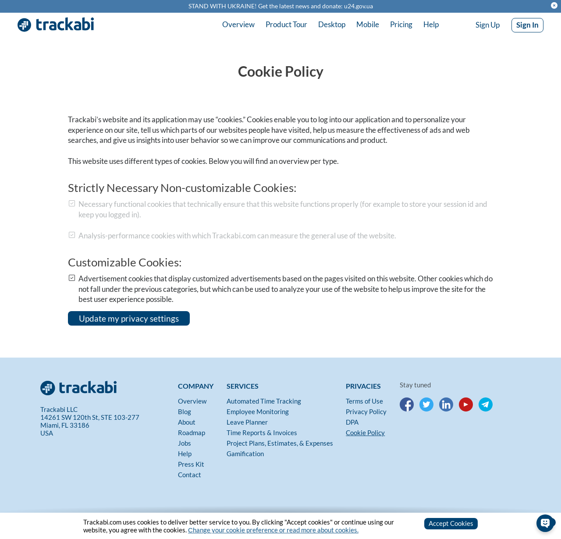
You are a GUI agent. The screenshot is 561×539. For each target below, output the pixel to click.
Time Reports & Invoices (262, 432)
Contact (189, 475)
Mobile (367, 24)
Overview (238, 24)
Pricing (401, 24)
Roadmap (191, 432)
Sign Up (488, 24)
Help (431, 24)
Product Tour (286, 24)
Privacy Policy (366, 411)
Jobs (184, 443)
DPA (352, 422)
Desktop (331, 24)
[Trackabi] (107, 386)
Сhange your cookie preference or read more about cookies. (273, 530)
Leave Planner (247, 422)
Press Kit (191, 464)
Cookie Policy (365, 432)
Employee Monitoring (258, 411)
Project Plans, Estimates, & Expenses (280, 443)
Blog (184, 411)
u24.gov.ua (358, 6)
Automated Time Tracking (264, 401)
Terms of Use (364, 401)
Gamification (245, 453)
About (186, 422)
